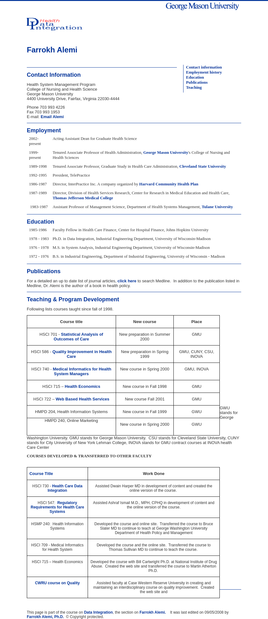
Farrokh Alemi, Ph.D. (45, 617)
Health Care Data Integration (65, 488)
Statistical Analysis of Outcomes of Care (78, 336)
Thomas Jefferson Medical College (83, 197)
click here (126, 281)
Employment (44, 130)
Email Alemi (52, 116)
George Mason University (165, 152)
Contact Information (54, 75)
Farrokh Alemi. (153, 612)
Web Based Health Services (82, 399)
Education (195, 77)
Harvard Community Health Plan (168, 184)
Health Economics (82, 386)
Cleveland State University (202, 166)
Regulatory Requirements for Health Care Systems (57, 507)
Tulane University (217, 206)
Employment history (204, 72)
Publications (197, 82)
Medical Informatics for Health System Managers (82, 371)
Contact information (204, 67)
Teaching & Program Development (73, 299)
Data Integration (98, 612)
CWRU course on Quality (57, 583)
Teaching (194, 87)
